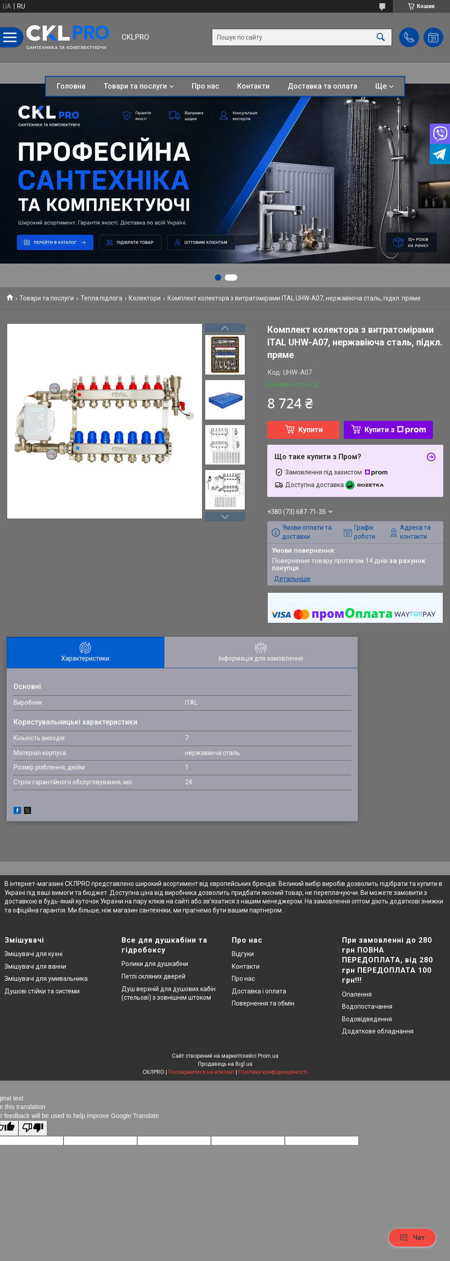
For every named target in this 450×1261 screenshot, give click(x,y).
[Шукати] (381, 37)
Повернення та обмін (263, 1003)
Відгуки (243, 953)
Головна (71, 86)
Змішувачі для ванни (35, 966)
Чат (412, 1238)
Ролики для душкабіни (155, 963)
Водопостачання (367, 1006)
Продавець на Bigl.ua (225, 1064)
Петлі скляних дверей (153, 976)
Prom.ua (268, 1056)
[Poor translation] (32, 1128)
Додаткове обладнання (378, 1031)
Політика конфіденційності (272, 1072)
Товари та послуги (135, 86)
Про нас (205, 86)
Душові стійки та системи (42, 991)
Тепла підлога (101, 298)
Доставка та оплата (322, 86)
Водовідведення (367, 1019)
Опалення (357, 994)
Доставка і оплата (259, 991)
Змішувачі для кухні (33, 953)
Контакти (253, 86)
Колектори (145, 298)
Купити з (395, 429)
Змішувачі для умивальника (46, 978)
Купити (310, 429)
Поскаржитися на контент (201, 1072)
